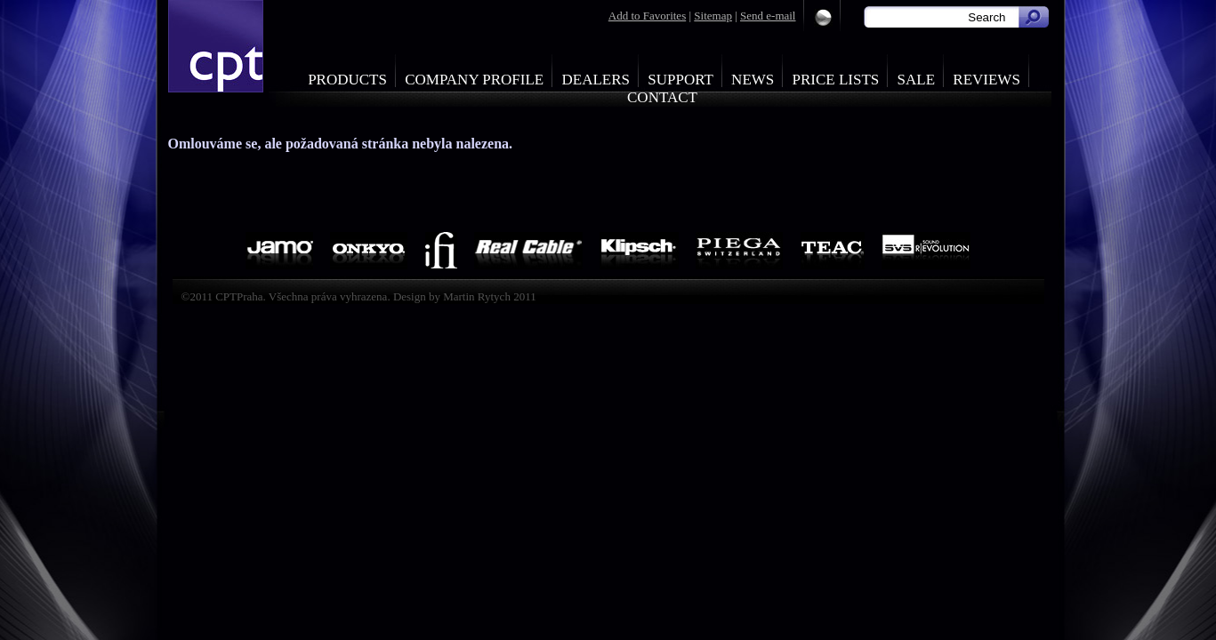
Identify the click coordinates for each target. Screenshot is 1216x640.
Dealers (595, 79)
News (752, 79)
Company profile (474, 79)
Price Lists (836, 79)
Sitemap (713, 15)
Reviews (986, 79)
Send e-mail (767, 15)
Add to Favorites (647, 15)
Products (347, 79)
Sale (917, 79)
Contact (662, 97)
